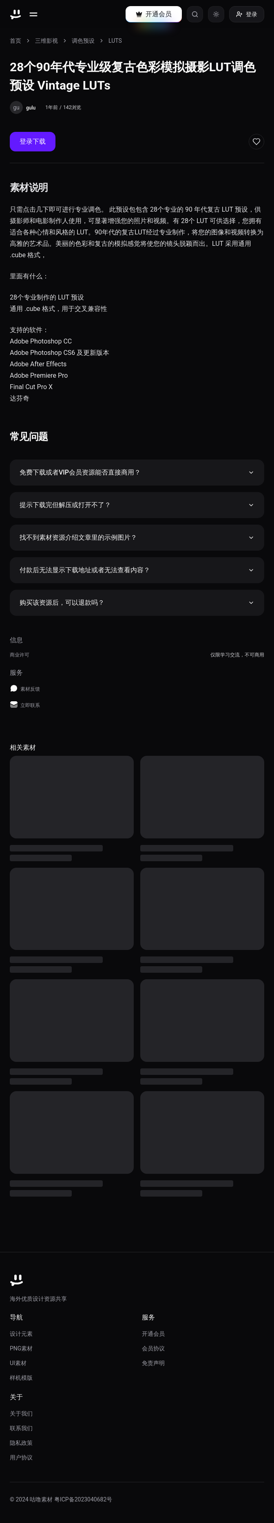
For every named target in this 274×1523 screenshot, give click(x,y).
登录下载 (33, 141)
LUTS (115, 40)
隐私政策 (21, 1443)
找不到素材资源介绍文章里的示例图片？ (137, 537)
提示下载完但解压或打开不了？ (137, 505)
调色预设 (83, 40)
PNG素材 (21, 1348)
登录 (246, 14)
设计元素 (21, 1333)
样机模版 (21, 1377)
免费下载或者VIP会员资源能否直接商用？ (137, 472)
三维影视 (46, 40)
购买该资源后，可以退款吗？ (137, 602)
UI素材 (18, 1363)
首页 (15, 40)
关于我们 (21, 1413)
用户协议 (21, 1457)
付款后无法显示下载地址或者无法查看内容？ (137, 570)
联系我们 (21, 1428)
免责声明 (153, 1363)
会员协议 (153, 1348)
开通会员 (153, 1333)
